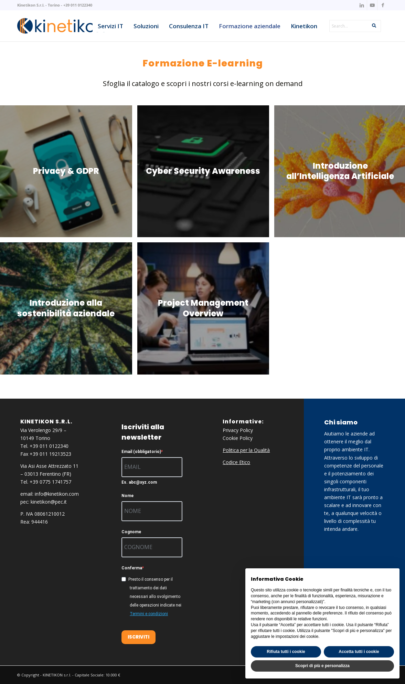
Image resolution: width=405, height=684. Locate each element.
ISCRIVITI (138, 637)
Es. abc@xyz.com (139, 482)
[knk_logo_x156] (61, 25)
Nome (127, 495)
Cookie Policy (238, 438)
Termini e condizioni (149, 613)
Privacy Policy (238, 430)
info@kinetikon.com (57, 494)
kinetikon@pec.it (49, 501)
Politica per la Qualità (246, 450)
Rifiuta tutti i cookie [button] (286, 651)
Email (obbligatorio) (141, 451)
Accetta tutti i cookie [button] (359, 651)
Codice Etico (236, 462)
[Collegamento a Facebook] (382, 5)
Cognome (131, 531)
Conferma (131, 568)
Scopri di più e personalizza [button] (322, 665)
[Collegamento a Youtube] (372, 5)
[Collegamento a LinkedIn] (362, 5)
